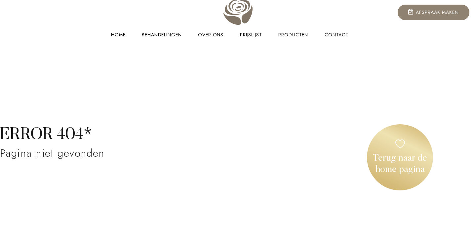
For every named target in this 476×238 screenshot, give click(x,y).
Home (118, 35)
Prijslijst (251, 35)
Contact (336, 35)
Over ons (210, 35)
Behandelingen (161, 35)
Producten (293, 35)
